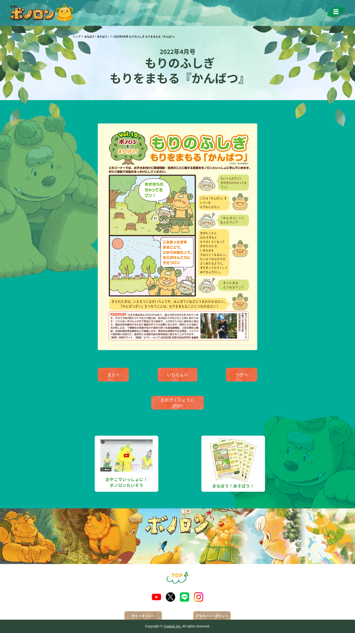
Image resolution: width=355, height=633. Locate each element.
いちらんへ (177, 375)
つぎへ (241, 375)
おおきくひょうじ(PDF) (177, 403)
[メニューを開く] (337, 12)
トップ (76, 36)
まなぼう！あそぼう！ (97, 36)
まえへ (113, 375)
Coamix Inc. (172, 626)
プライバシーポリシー (212, 615)
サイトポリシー (143, 615)
